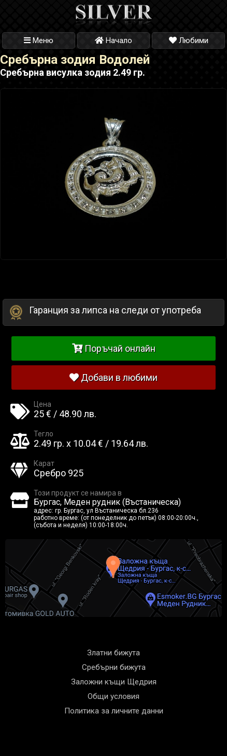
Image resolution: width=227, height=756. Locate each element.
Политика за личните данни (113, 711)
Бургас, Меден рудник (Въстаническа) (107, 502)
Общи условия (113, 696)
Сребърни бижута (114, 667)
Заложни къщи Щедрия (114, 681)
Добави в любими (113, 377)
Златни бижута (113, 652)
